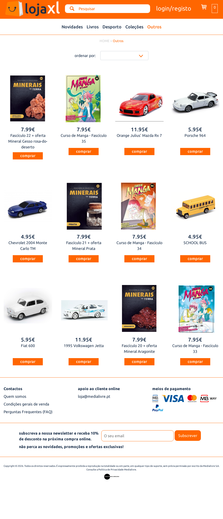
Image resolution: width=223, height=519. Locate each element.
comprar (27, 155)
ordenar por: (85, 55)
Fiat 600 (28, 345)
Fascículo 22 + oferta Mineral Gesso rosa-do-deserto (27, 141)
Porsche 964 (195, 135)
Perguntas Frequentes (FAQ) (28, 412)
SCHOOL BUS (195, 243)
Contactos (13, 388)
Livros (93, 27)
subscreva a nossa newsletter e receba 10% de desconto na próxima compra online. (59, 436)
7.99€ (28, 129)
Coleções (134, 27)
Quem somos (15, 396)
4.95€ (28, 237)
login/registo (173, 8)
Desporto (111, 27)
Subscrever (187, 435)
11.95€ (139, 129)
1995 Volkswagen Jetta (84, 345)
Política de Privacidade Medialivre (117, 469)
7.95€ (84, 129)
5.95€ (195, 129)
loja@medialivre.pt (94, 396)
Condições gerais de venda (26, 404)
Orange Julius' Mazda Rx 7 (139, 135)
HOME (104, 41)
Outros (154, 27)
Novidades (72, 27)
